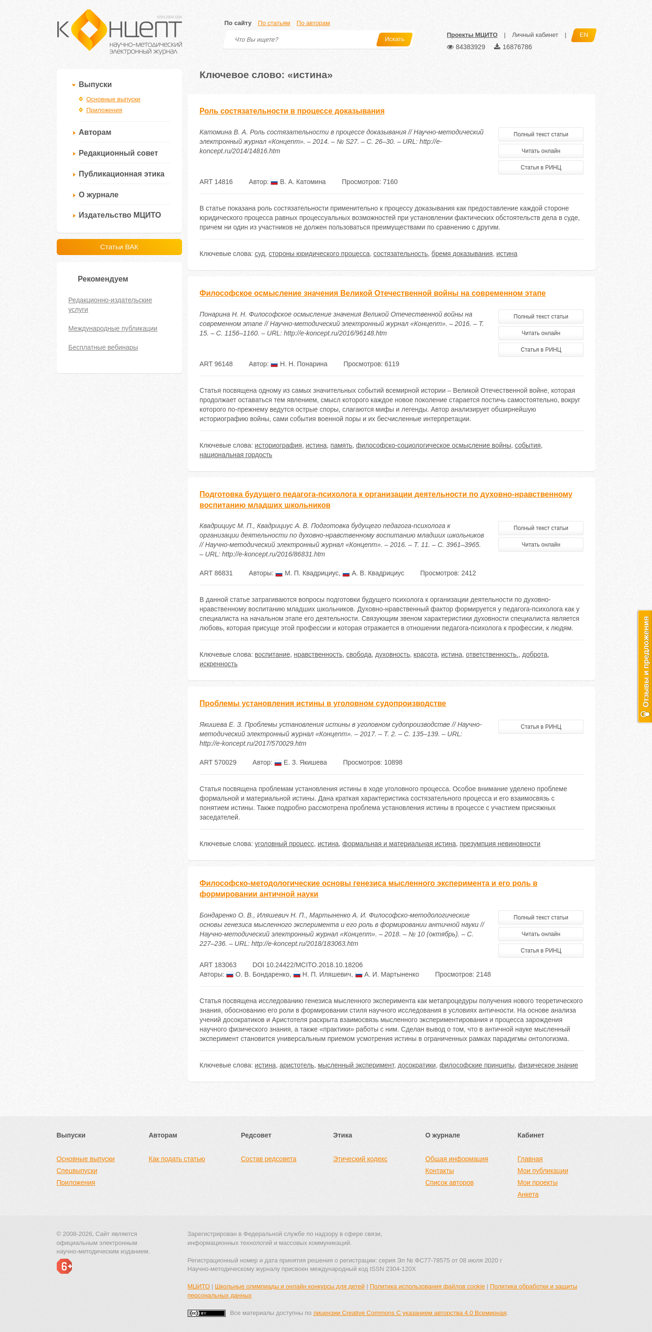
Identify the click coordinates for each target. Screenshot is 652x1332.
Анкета (528, 1194)
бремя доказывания (462, 253)
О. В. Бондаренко (257, 974)
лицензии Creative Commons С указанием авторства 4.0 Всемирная (410, 1312)
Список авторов (450, 1182)
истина (507, 253)
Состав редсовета (268, 1159)
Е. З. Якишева (300, 762)
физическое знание (548, 1065)
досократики (416, 1065)
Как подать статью (177, 1159)
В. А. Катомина (298, 181)
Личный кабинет (535, 34)
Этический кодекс (360, 1159)
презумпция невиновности (500, 843)
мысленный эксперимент (356, 1065)
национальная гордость (236, 455)
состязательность (401, 253)
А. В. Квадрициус (373, 573)
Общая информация (457, 1159)
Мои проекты (538, 1182)
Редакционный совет (118, 153)
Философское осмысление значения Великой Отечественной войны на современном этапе (373, 293)
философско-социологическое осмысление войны (433, 445)
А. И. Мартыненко (387, 974)
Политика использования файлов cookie (427, 1286)
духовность (392, 654)
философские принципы (476, 1065)
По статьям (274, 22)
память (341, 445)
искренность (218, 664)
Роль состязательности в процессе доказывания (292, 111)
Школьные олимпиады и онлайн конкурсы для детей (290, 1286)
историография (278, 445)
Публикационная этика (122, 174)
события (528, 445)
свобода (359, 654)
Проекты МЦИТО (472, 34)
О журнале (99, 195)
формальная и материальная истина (399, 843)
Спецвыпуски (77, 1170)
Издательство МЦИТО (120, 215)
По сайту (238, 22)
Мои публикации (543, 1170)
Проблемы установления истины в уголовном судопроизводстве (323, 703)
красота (425, 654)
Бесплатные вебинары (103, 347)
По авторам (313, 22)
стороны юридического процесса (319, 253)
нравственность (318, 654)
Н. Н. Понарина (298, 364)
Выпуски (95, 84)
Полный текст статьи (540, 134)
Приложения (104, 110)
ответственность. (492, 654)
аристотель (296, 1065)
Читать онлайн (541, 151)
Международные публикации (113, 328)
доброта (534, 654)
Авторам (95, 132)
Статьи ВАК (119, 247)
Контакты (440, 1170)
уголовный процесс (284, 843)
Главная (530, 1159)
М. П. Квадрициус (307, 573)
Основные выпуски (113, 99)
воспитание (272, 654)
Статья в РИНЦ (541, 167)
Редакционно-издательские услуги (110, 304)
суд (260, 253)
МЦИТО (199, 1286)
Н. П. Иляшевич (322, 974)
